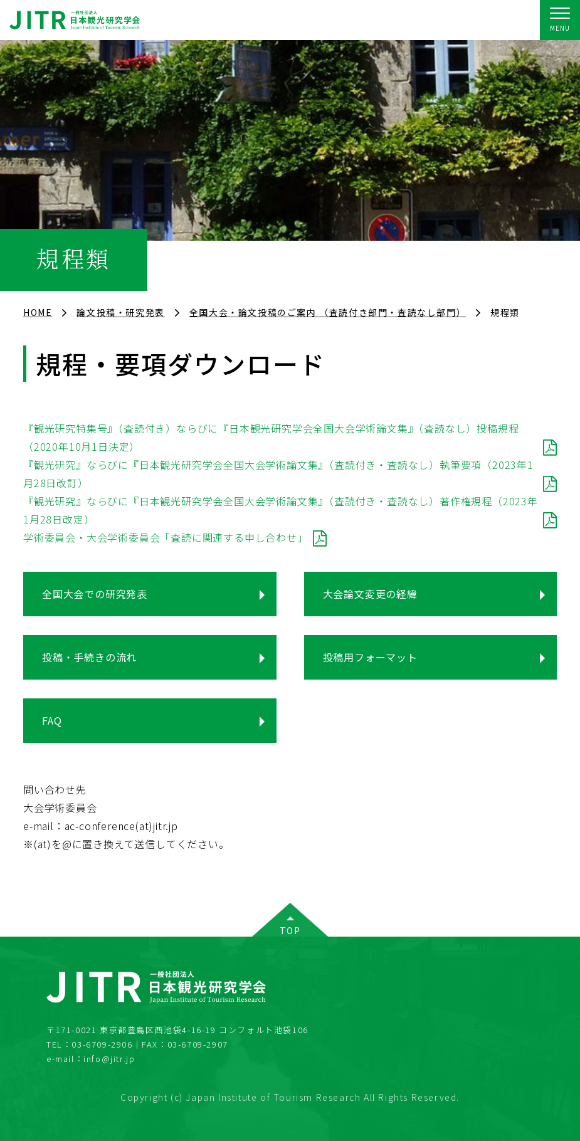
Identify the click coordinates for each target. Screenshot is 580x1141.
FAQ (51, 720)
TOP (290, 930)
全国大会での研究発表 (94, 593)
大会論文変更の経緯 (370, 593)
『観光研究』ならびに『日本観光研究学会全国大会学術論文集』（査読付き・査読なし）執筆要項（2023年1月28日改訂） (278, 473)
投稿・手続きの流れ (89, 657)
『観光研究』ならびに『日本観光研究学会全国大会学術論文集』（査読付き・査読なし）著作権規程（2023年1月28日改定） (280, 510)
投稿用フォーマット (370, 657)
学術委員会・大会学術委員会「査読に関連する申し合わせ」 (165, 537)
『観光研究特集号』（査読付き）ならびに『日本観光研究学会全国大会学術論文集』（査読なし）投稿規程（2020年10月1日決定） (271, 437)
